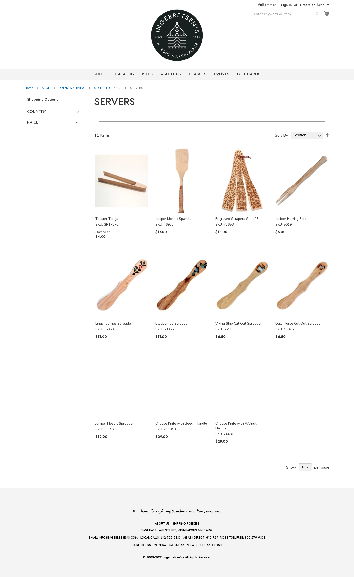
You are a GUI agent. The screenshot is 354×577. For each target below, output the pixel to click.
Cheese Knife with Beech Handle (181, 423)
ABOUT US (171, 74)
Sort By (281, 135)
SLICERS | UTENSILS (108, 88)
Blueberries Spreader (172, 323)
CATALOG (124, 74)
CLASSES (197, 74)
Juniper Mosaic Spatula (173, 218)
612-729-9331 (216, 537)
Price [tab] (32, 122)
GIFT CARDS (249, 74)
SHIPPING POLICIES (185, 523)
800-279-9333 (255, 537)
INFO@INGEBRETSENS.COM (118, 537)
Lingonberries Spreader (113, 323)
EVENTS (221, 74)
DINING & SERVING (72, 88)
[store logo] (177, 35)
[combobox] (286, 14)
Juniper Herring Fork (290, 218)
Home (29, 88)
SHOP (99, 74)
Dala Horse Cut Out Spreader (298, 323)
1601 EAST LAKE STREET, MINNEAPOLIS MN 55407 (177, 530)
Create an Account (314, 5)
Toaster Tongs (106, 218)
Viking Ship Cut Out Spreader (238, 323)
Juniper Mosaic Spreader (114, 423)
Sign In (286, 5)
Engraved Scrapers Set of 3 (237, 218)
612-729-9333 (171, 537)
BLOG (147, 74)
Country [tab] (36, 111)
